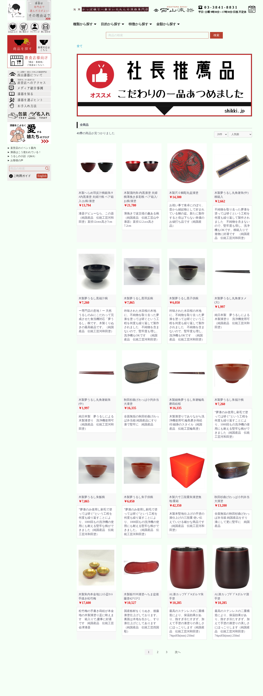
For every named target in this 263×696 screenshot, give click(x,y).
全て (80, 46)
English (42, 175)
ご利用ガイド (22, 175)
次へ (178, 652)
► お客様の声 (15, 160)
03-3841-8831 (221, 7)
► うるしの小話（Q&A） (22, 156)
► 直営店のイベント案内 (21, 148)
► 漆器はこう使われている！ (24, 152)
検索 (216, 35)
